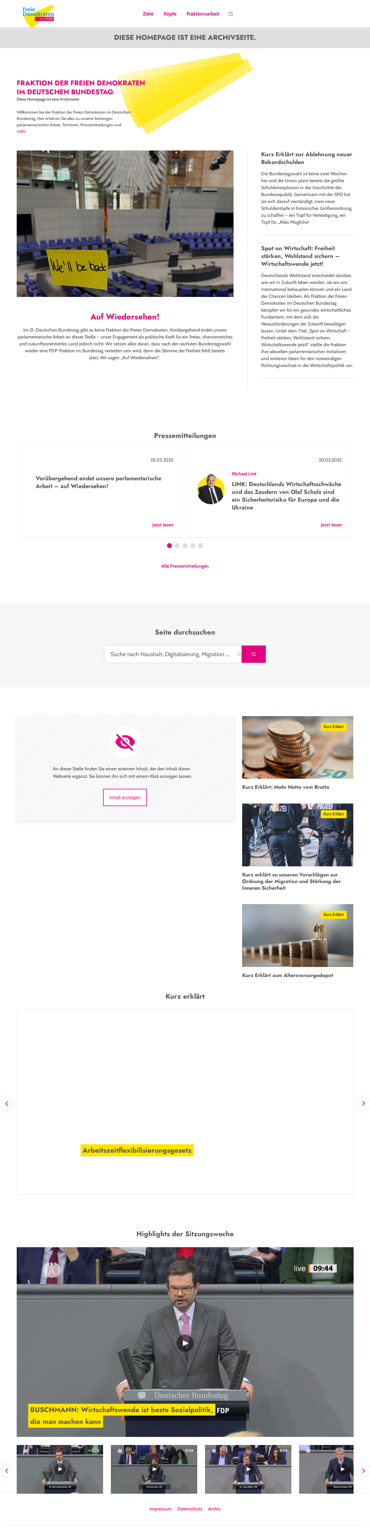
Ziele (148, 14)
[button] (137, 1179)
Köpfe (170, 14)
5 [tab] (201, 550)
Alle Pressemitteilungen (185, 570)
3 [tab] (185, 550)
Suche (231, 15)
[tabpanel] (101, 496)
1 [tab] (169, 550)
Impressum (160, 1512)
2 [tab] (177, 550)
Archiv (214, 1512)
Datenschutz (189, 1512)
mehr (21, 135)
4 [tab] (193, 550)
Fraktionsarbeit (203, 14)
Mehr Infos (86, 1179)
